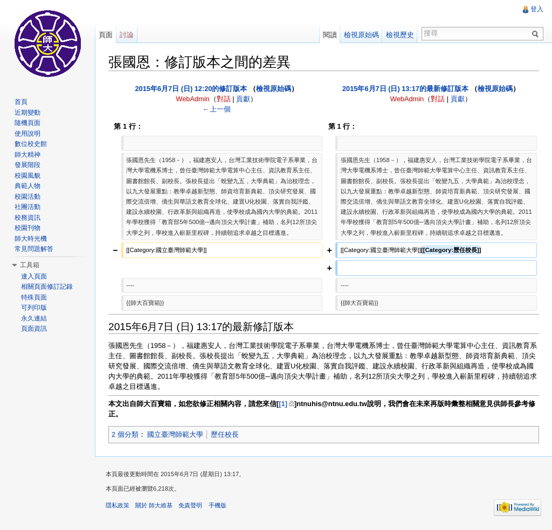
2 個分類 (125, 434)
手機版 (217, 505)
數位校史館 (31, 144)
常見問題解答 (34, 249)
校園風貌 (27, 175)
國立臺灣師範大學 (175, 434)
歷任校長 (225, 434)
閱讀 (330, 35)
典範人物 (27, 186)
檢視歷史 (400, 35)
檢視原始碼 (273, 89)
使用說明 (27, 133)
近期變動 (27, 112)
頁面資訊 (34, 328)
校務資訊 (27, 217)
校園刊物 (27, 228)
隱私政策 (117, 505)
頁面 (106, 35)
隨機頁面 (27, 123)
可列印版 (34, 307)
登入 (536, 9)
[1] (283, 404)
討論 (127, 35)
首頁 (21, 102)
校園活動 (27, 196)
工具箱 (29, 265)
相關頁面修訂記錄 (47, 286)
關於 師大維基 (153, 505)
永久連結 (34, 318)
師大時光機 (31, 238)
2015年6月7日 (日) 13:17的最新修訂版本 (405, 89)
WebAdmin (192, 99)
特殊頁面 (34, 297)
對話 (224, 99)
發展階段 (27, 165)
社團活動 (27, 207)
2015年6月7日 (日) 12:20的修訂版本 (191, 89)
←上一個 (217, 109)
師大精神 (27, 154)
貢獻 (243, 99)
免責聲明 (190, 505)
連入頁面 (34, 276)
